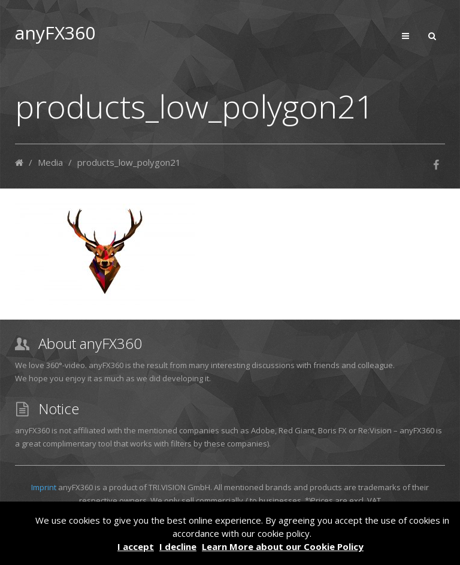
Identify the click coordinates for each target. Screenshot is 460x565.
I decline (177, 546)
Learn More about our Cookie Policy (283, 546)
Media (50, 162)
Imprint (43, 487)
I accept (135, 546)
